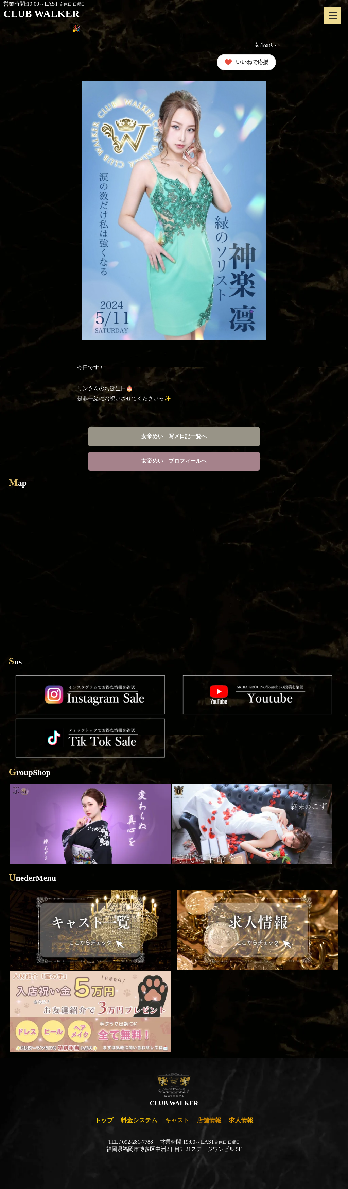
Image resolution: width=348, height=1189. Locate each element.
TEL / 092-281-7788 (130, 1142)
